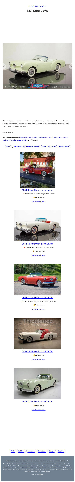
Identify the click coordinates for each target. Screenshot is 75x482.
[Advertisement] (37, 28)
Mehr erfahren (46, 471)
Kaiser (53, 146)
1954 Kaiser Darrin (32, 146)
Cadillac (20, 451)
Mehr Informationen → (38, 201)
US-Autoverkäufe (37, 6)
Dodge (51, 451)
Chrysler (60, 451)
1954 (7, 146)
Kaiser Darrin (63, 146)
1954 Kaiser (17, 146)
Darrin (44, 146)
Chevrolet (30, 451)
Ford (12, 451)
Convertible (41, 451)
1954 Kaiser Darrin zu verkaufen (37, 190)
